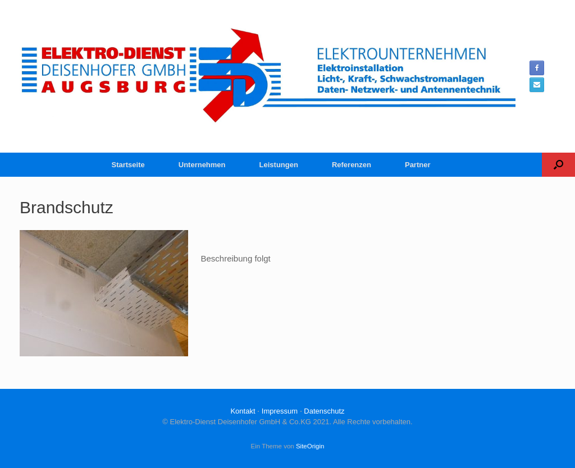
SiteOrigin (310, 446)
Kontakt (242, 411)
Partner (418, 164)
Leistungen (278, 164)
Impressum (280, 411)
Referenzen (351, 164)
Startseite (128, 164)
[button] (558, 165)
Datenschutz (324, 411)
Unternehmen (202, 164)
